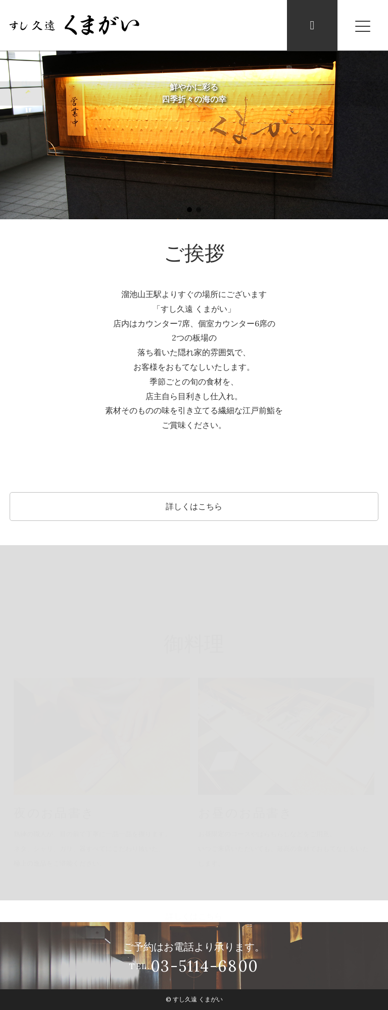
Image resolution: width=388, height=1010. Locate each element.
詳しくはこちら (194, 506)
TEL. (194, 966)
